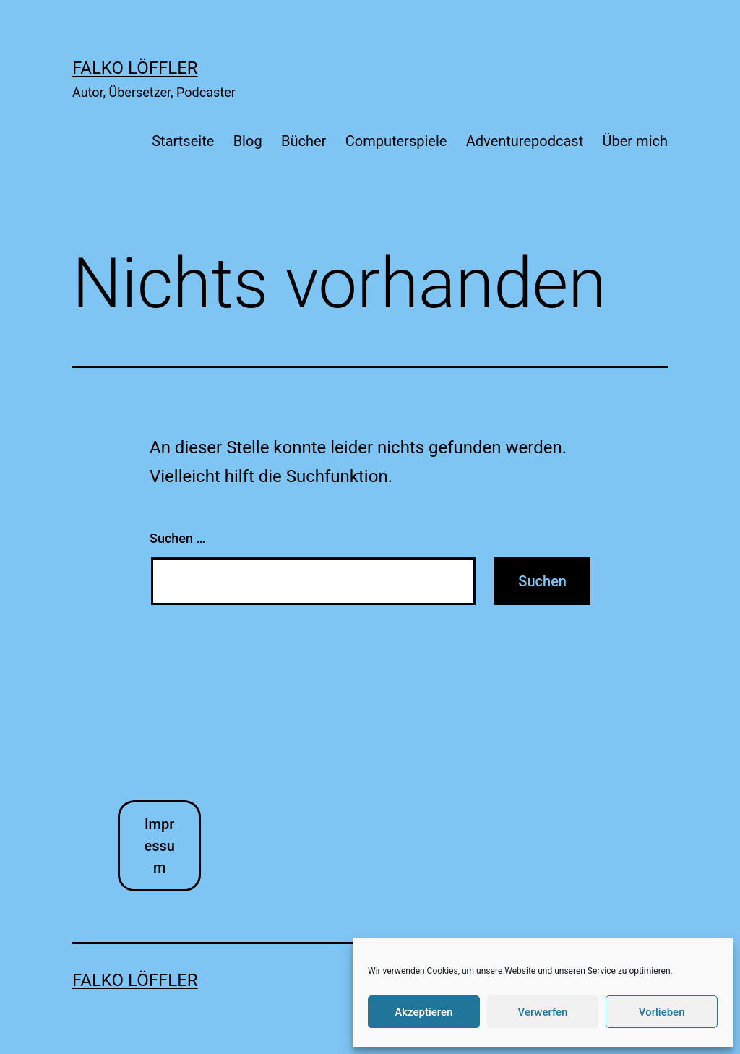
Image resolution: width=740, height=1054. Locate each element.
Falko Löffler (135, 68)
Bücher (303, 141)
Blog (247, 141)
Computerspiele (396, 141)
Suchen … (177, 538)
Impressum (159, 845)
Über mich (635, 141)
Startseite (183, 141)
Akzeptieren (423, 1012)
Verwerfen (543, 1012)
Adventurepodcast (524, 141)
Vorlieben (662, 1012)
